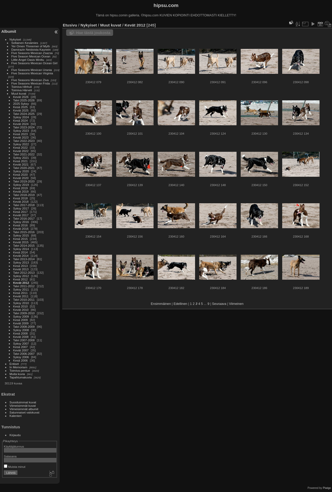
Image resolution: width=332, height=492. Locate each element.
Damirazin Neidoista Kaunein (31, 49)
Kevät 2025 (21, 110)
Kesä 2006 (20, 360)
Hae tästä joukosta (93, 32)
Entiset (14, 363)
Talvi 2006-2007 (24, 353)
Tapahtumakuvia (21, 377)
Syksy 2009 (21, 316)
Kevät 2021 (21, 164)
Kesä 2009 (20, 320)
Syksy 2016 (21, 222)
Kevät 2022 (21, 151)
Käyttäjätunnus (14, 446)
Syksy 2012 (21, 276)
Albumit (8, 31)
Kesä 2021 (20, 161)
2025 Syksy (21, 103)
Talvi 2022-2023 (24, 140)
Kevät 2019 (21, 191)
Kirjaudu (15, 435)
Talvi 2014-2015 (24, 245)
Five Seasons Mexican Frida (30, 83)
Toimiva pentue (20, 370)
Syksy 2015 (21, 235)
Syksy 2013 (21, 262)
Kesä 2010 (20, 306)
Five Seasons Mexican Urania (31, 69)
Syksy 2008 (21, 330)
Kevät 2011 (21, 296)
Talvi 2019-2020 (24, 181)
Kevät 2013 (21, 269)
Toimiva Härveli (21, 90)
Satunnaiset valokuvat (24, 412)
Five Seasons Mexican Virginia (32, 73)
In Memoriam (18, 367)
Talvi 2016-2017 (24, 218)
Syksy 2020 (21, 171)
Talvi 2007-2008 (24, 340)
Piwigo (327, 487)
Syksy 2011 (21, 289)
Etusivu (70, 25)
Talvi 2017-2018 (24, 205)
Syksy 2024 (21, 117)
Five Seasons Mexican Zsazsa (32, 53)
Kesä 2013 (20, 265)
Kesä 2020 (20, 174)
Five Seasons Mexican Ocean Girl (34, 63)
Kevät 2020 (21, 178)
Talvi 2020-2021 (24, 167)
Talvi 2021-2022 (24, 154)
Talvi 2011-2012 (24, 286)
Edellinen (180, 304)
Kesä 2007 (20, 347)
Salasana (10, 456)
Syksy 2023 (21, 130)
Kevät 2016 (21, 228)
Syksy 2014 (21, 249)
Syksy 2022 (21, 144)
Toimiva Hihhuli (21, 86)
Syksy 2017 (21, 208)
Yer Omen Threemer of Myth (30, 46)
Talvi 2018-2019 (24, 194)
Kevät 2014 (21, 255)
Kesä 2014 (20, 252)
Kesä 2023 (20, 134)
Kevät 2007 (21, 350)
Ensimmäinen (161, 304)
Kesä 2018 (20, 198)
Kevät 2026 (21, 97)
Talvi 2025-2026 (24, 100)
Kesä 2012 (20, 279)
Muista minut (14, 466)
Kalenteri (16, 415)
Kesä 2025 (20, 107)
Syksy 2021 (21, 157)
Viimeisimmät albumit (24, 409)
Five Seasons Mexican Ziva (30, 80)
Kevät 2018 (21, 201)
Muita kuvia (17, 374)
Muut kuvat (18, 93)
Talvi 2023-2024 (24, 127)
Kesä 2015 (20, 238)
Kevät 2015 (21, 242)
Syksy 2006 (21, 357)
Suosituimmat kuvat (23, 402)
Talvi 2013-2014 (24, 259)
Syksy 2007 (21, 343)
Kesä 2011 (20, 292)
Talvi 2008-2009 (24, 326)
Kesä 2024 (20, 120)
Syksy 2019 (21, 184)
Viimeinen (236, 304)
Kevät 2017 (21, 215)
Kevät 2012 (21, 282)
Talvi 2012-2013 (24, 272)
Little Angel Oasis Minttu (27, 59)
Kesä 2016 (20, 225)
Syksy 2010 (21, 303)
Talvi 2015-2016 (24, 232)
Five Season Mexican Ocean (30, 56)
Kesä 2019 (20, 188)
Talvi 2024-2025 (24, 113)
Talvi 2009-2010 (24, 313)
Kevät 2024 (21, 124)
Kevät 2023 (21, 137)
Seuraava (219, 304)
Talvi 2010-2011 (24, 299)
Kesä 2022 (20, 147)
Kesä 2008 (20, 333)
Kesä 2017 (20, 211)
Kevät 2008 (21, 336)
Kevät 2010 (21, 309)
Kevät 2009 (21, 323)
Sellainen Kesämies (24, 42)
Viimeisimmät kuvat (23, 405)
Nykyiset (15, 39)
